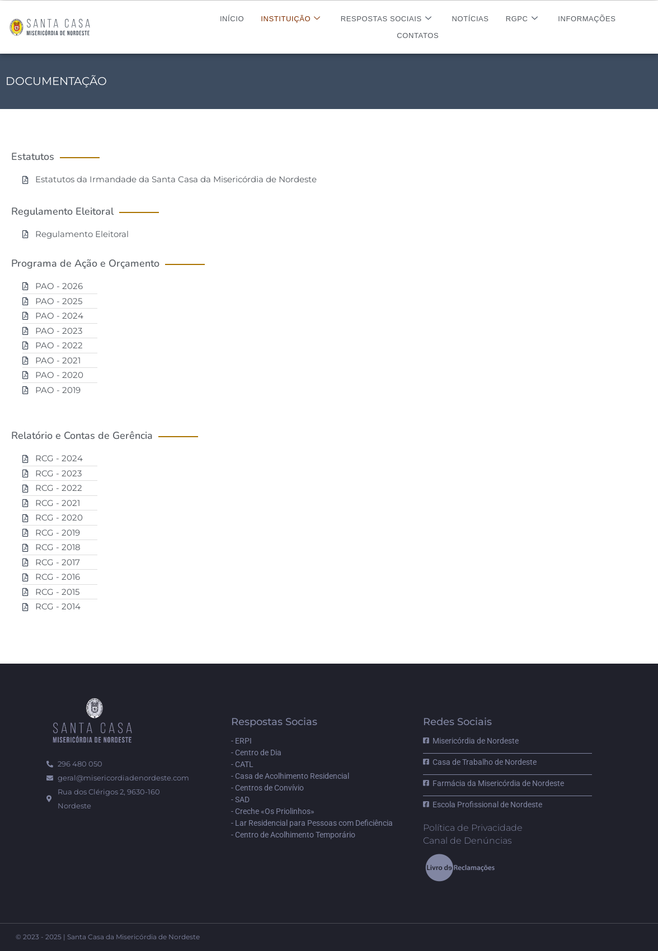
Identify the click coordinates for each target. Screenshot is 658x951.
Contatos (418, 35)
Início (232, 19)
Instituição (291, 18)
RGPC (522, 18)
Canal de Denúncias (467, 840)
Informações (586, 19)
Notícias (470, 19)
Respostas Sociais (386, 18)
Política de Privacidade (473, 827)
